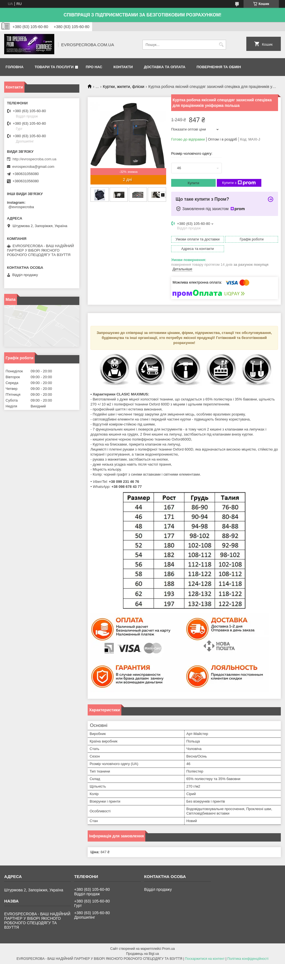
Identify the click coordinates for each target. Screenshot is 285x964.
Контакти (123, 67)
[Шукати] (221, 45)
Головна (14, 67)
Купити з (239, 182)
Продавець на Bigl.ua (142, 954)
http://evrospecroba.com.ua (34, 159)
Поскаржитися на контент (205, 959)
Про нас (94, 67)
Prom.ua (168, 949)
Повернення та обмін (218, 67)
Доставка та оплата (164, 67)
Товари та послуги (54, 67)
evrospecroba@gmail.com (33, 166)
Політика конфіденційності (248, 959)
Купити (193, 183)
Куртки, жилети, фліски (123, 86)
